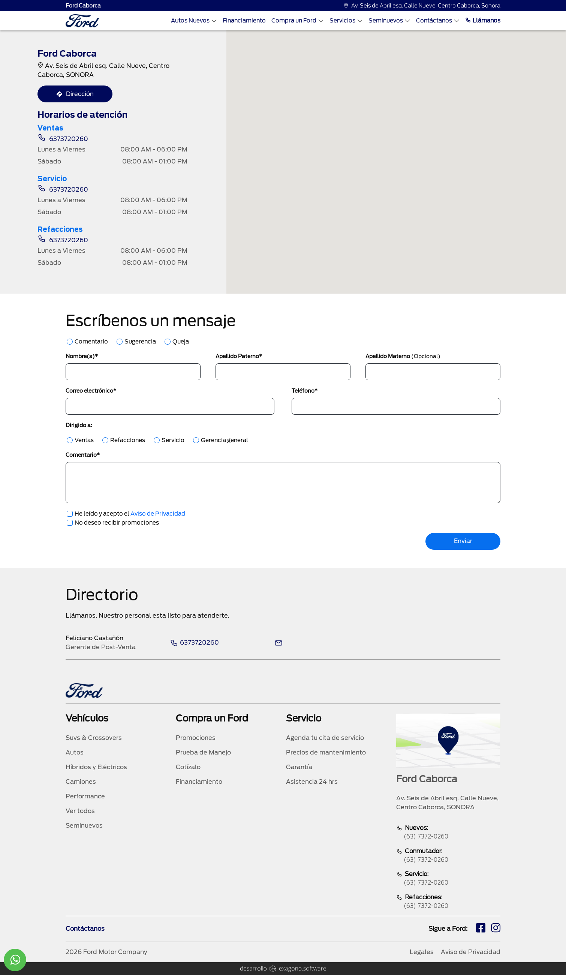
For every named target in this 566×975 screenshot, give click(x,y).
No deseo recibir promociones (117, 522)
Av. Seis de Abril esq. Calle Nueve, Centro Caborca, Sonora (421, 6)
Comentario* (83, 455)
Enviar (463, 540)
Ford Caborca (83, 6)
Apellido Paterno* (239, 356)
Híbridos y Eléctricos (96, 767)
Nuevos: (448, 832)
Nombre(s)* (82, 356)
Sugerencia (140, 341)
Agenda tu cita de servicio (325, 737)
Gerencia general (224, 440)
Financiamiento (244, 20)
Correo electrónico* (91, 391)
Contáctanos (438, 20)
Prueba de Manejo (203, 752)
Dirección (75, 94)
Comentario (91, 341)
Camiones (81, 781)
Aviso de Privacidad (157, 513)
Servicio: (448, 878)
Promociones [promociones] (196, 737)
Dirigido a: (79, 425)
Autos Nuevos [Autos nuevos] (194, 20)
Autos (75, 752)
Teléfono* (304, 391)
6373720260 (62, 138)
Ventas (84, 440)
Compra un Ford (297, 20)
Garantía (299, 767)
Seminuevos (389, 20)
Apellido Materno (402, 356)
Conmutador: (448, 856)
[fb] (480, 929)
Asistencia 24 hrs (312, 781)
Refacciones (127, 440)
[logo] (82, 20)
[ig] (495, 929)
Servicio (173, 440)
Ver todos (80, 810)
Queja (180, 341)
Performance (85, 796)
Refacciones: (448, 902)
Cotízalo (188, 767)
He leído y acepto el (130, 513)
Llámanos (482, 20)
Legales (422, 952)
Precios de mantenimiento (326, 752)
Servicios (346, 20)
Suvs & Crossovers (94, 737)
